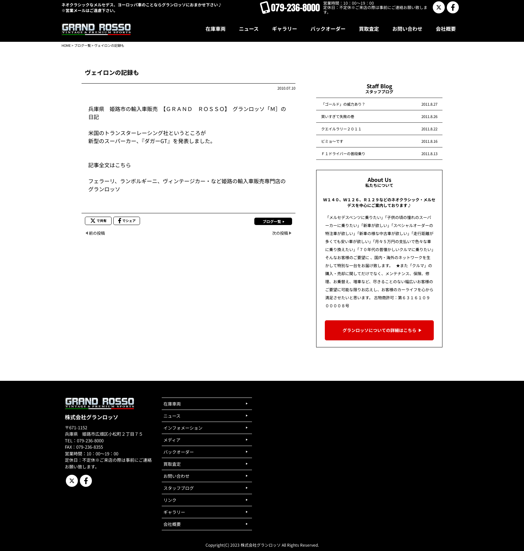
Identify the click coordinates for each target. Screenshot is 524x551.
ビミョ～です (332, 141)
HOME (66, 45)
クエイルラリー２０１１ (341, 128)
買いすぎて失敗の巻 (337, 116)
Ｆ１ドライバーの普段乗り (343, 153)
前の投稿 (97, 233)
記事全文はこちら (109, 165)
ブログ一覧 (82, 45)
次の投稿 (280, 233)
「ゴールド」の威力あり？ (343, 104)
